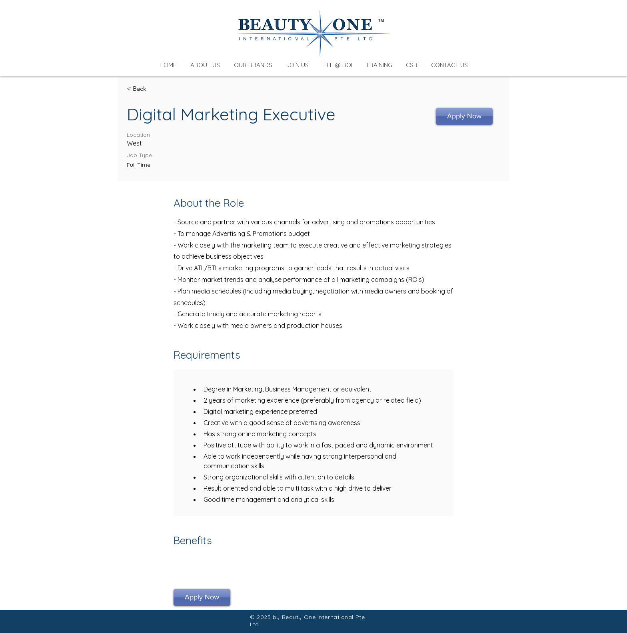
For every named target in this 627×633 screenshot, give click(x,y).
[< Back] (155, 89)
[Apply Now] (464, 116)
